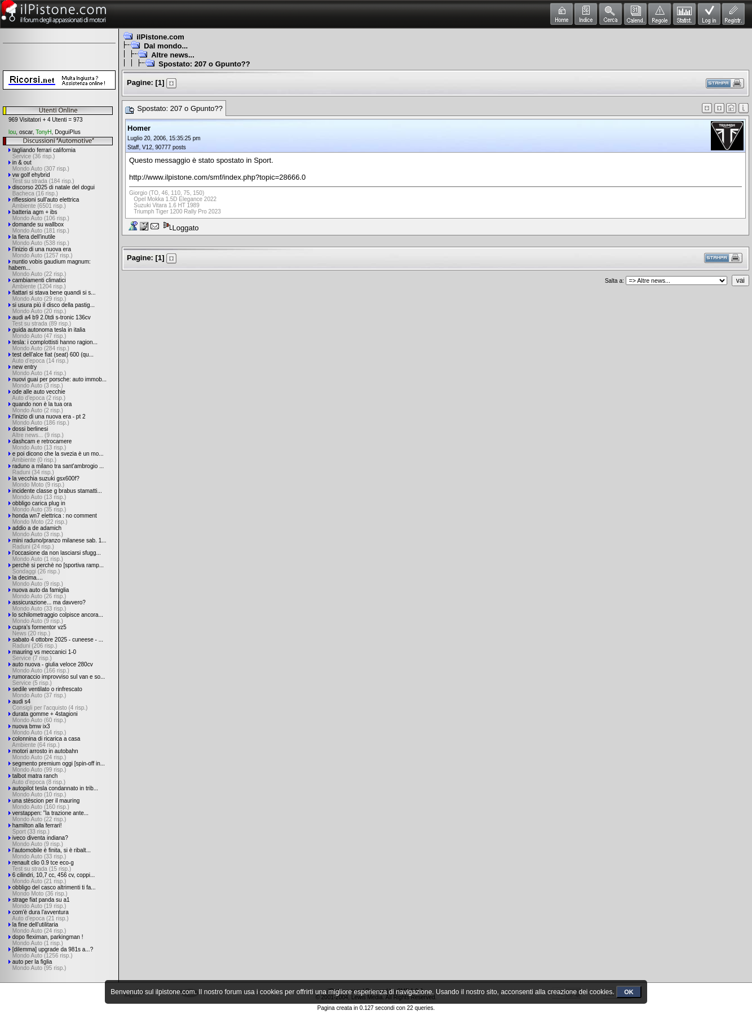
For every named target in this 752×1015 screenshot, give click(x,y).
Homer (139, 128)
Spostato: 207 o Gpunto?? (204, 64)
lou (12, 132)
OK (629, 992)
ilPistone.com (160, 37)
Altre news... (172, 55)
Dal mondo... (166, 46)
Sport (262, 160)
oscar (26, 132)
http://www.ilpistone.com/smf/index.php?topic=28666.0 (217, 177)
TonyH (43, 132)
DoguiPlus (68, 132)
